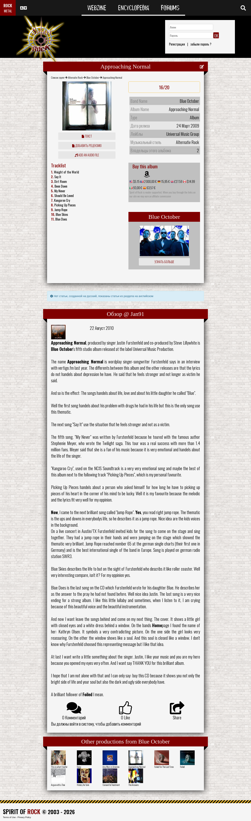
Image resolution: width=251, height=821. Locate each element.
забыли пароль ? (200, 44)
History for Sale (83, 784)
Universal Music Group (182, 134)
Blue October (92, 77)
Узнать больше (164, 261)
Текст (87, 136)
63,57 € (151, 187)
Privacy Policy (24, 817)
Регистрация (177, 44)
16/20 (164, 87)
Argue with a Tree (58, 784)
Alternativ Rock (75, 77)
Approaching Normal (137, 766)
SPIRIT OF (21, 811)
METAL (8, 10)
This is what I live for (59, 766)
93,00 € (137, 187)
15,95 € (165, 181)
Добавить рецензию (87, 145)
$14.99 (190, 181)
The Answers (133, 784)
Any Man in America (111, 766)
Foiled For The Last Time (164, 766)
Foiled (182, 766)
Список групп (57, 77)
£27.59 (178, 181)
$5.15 (136, 181)
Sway (79, 766)
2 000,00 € (150, 181)
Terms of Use (9, 817)
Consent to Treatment (111, 784)
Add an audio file (87, 155)
